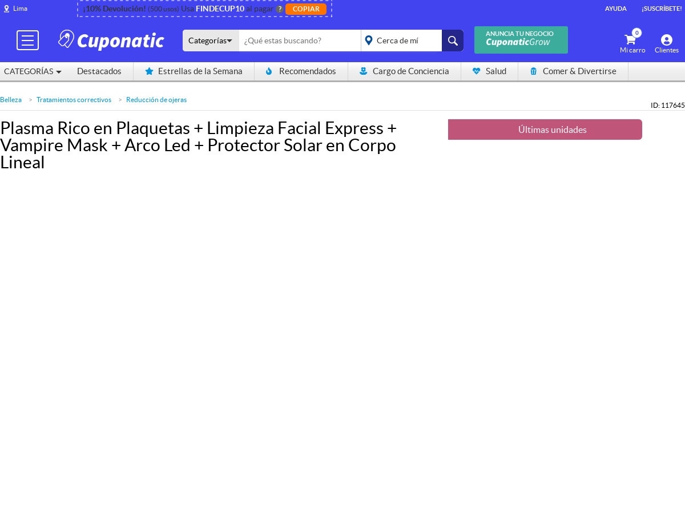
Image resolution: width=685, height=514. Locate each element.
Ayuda (616, 8)
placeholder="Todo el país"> (410, 40)
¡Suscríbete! (662, 8)
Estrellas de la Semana (194, 71)
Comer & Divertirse (573, 71)
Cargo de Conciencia (404, 71)
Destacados (99, 71)
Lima (20, 8)
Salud (489, 71)
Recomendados (301, 71)
